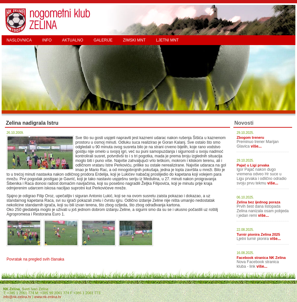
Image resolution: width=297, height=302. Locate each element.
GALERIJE (103, 40)
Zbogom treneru (250, 137)
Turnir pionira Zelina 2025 (258, 234)
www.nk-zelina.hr (47, 297)
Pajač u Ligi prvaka (253, 165)
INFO (47, 40)
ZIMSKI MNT (134, 40)
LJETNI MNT (167, 40)
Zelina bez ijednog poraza (258, 202)
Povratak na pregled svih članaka (35, 259)
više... (256, 146)
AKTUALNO (72, 40)
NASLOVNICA (19, 40)
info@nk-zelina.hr (17, 297)
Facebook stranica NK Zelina (261, 258)
